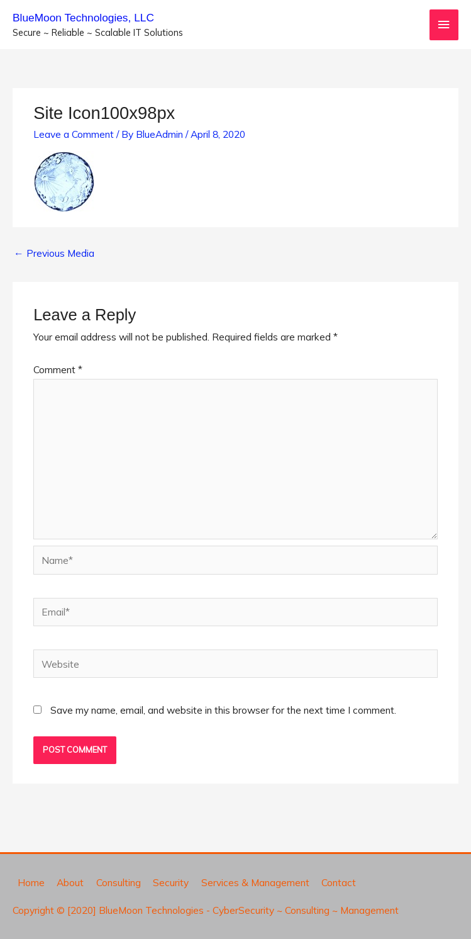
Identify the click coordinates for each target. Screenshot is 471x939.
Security (171, 882)
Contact (338, 882)
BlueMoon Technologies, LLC (83, 17)
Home (31, 882)
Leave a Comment (73, 134)
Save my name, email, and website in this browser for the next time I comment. (223, 710)
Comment (57, 369)
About (70, 882)
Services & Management (255, 882)
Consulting (118, 882)
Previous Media (54, 253)
